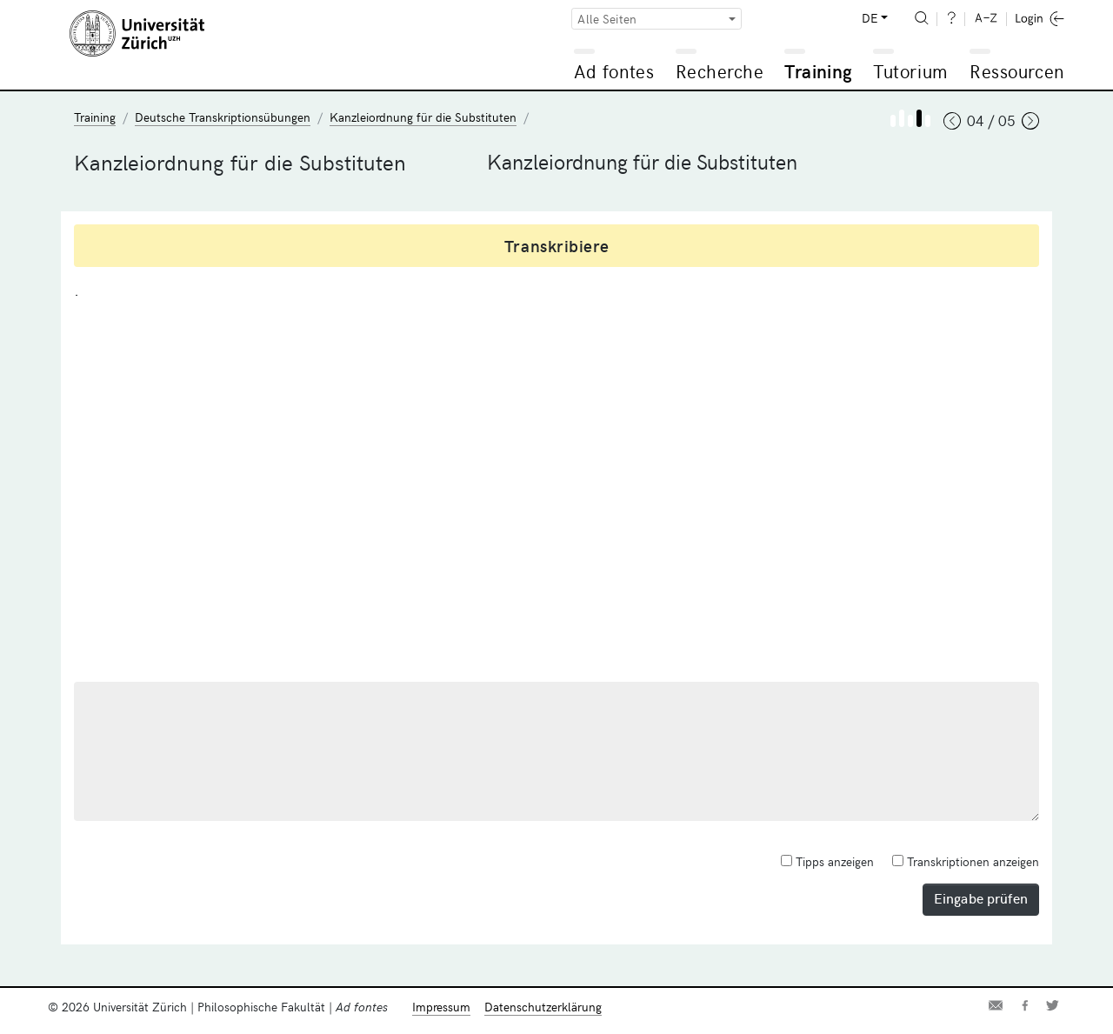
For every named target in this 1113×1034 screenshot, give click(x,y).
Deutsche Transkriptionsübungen (222, 117)
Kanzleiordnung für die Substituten (423, 117)
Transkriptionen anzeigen (965, 861)
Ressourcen (1016, 70)
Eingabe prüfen (981, 897)
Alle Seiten (606, 18)
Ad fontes (614, 70)
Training (818, 70)
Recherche (720, 70)
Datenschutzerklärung (543, 1006)
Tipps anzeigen (827, 861)
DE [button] (869, 18)
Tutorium (910, 70)
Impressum (441, 1006)
